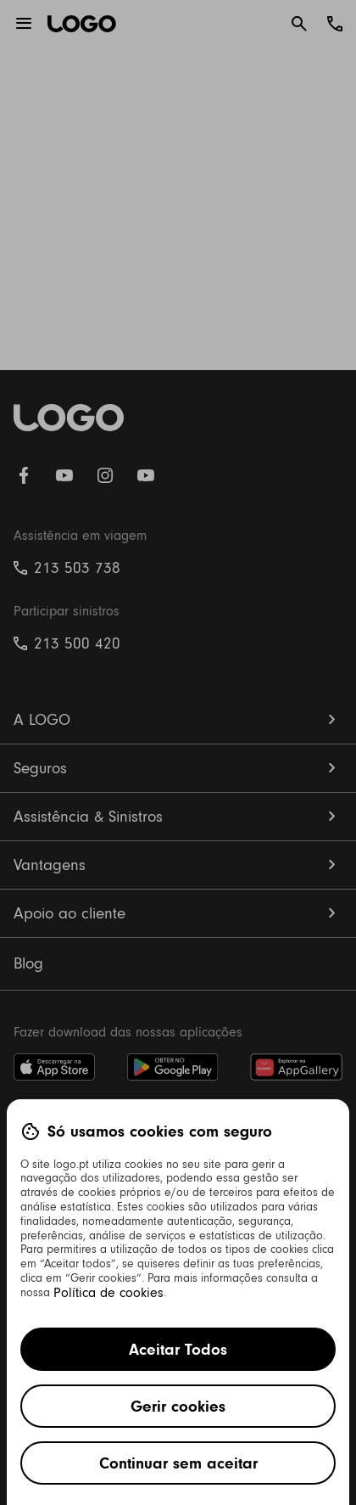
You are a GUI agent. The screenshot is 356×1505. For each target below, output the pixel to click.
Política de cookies (108, 1292)
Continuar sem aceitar (178, 1463)
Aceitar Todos (178, 1349)
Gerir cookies (178, 1406)
